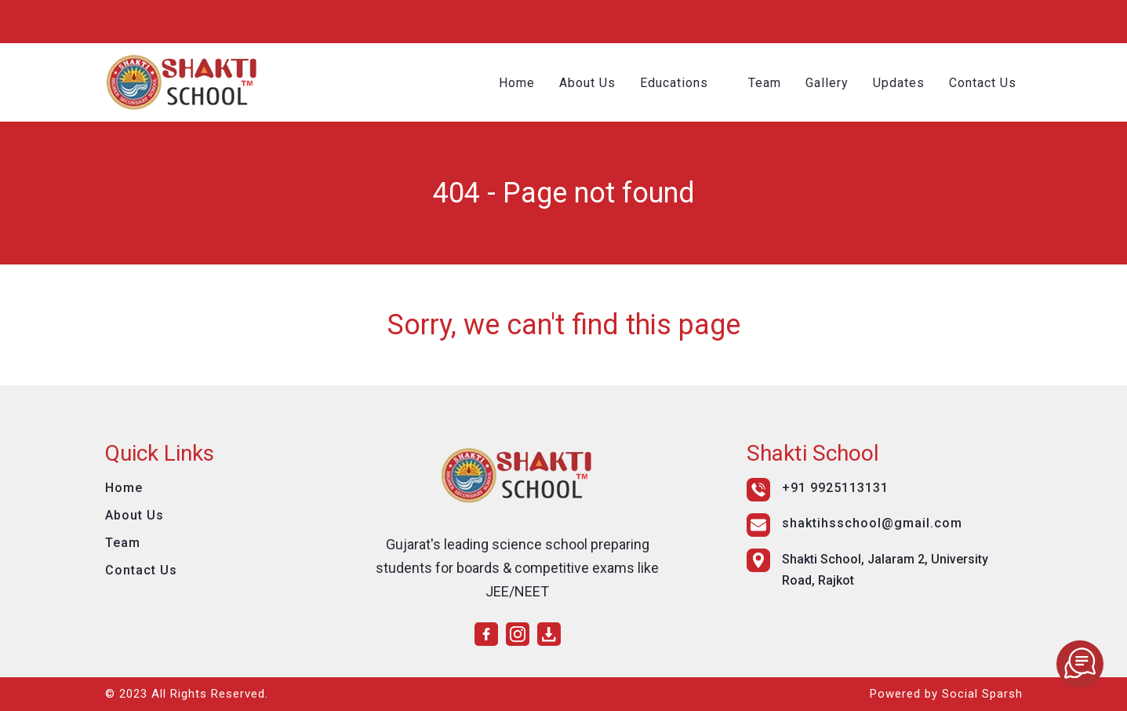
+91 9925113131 (192, 21)
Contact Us (984, 82)
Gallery (828, 82)
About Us (589, 82)
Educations (676, 82)
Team (766, 82)
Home (518, 82)
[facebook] (964, 19)
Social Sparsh (982, 694)
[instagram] (987, 19)
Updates (900, 82)
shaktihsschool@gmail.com (376, 21)
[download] (1011, 19)
